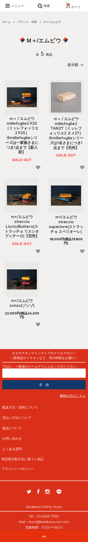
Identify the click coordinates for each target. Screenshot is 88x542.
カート (73, 7)
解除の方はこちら (73, 396)
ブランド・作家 (27, 22)
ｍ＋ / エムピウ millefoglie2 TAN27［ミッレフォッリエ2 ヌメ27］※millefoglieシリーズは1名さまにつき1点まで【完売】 (66, 133)
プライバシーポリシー (18, 469)
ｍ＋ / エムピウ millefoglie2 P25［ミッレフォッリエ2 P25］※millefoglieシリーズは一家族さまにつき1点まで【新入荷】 (21, 135)
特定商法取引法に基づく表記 (23, 459)
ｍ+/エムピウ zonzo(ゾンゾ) (21, 303)
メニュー (14, 5)
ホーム (6, 22)
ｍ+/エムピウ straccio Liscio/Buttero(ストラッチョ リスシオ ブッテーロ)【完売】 (22, 226)
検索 (44, 5)
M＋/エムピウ (52, 22)
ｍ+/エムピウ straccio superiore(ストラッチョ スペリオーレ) (66, 224)
